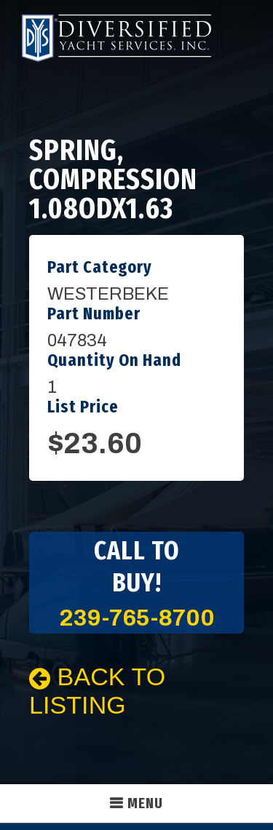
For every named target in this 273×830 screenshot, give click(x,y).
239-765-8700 (137, 618)
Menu (145, 803)
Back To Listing (97, 691)
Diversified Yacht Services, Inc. (116, 38)
